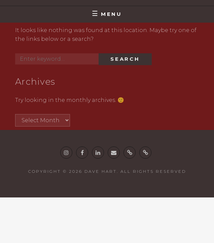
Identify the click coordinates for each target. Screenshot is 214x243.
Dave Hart (100, 171)
